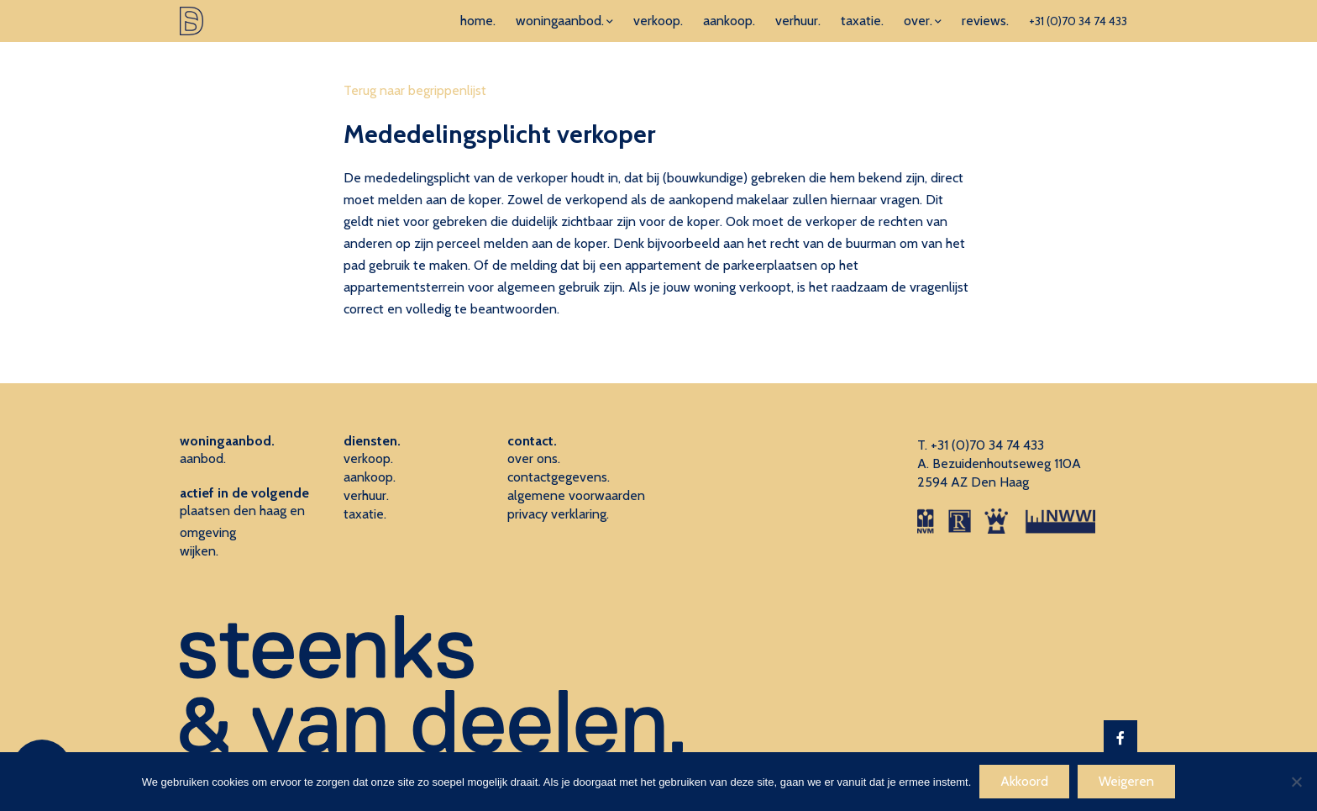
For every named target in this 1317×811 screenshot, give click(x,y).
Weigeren (1126, 781)
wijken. (199, 551)
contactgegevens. (558, 477)
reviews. (985, 21)
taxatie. (862, 21)
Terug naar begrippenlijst (415, 90)
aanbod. (203, 458)
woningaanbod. (560, 21)
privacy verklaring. (558, 514)
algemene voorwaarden (576, 495)
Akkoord (1024, 781)
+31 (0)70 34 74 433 (1078, 21)
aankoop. (729, 21)
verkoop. (658, 21)
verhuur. (798, 21)
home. (478, 21)
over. (918, 21)
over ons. (533, 458)
